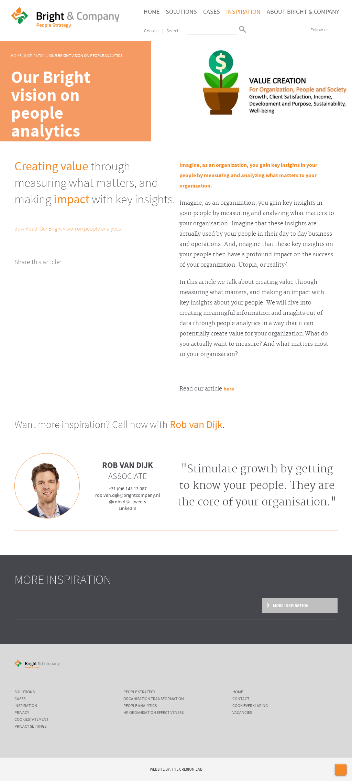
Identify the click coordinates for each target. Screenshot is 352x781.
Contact (151, 31)
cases (19, 699)
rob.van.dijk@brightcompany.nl (127, 495)
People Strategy (139, 692)
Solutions (181, 12)
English (252, 32)
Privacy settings (30, 726)
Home (152, 12)
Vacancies (242, 713)
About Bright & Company (303, 12)
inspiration (25, 706)
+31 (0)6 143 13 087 (128, 489)
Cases (211, 12)
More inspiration (290, 605)
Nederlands (252, 26)
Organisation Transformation (153, 699)
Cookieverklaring (250, 706)
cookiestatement (31, 720)
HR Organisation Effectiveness (153, 713)
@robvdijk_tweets (127, 502)
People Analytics (140, 706)
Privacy (21, 713)
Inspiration (243, 12)
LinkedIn (127, 508)
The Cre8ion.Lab (187, 769)
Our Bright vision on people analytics (85, 56)
